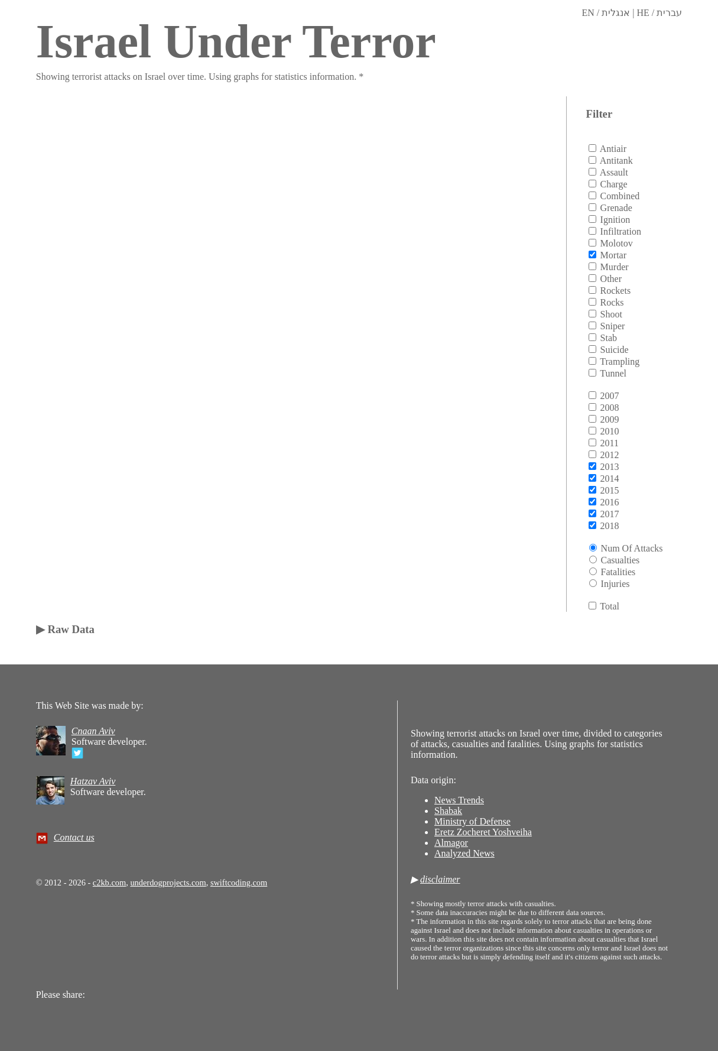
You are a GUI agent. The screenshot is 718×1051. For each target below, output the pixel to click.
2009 (609, 419)
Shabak (448, 811)
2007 (609, 396)
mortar (613, 255)
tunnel (613, 373)
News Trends (459, 800)
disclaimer (440, 879)
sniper (612, 326)
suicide (614, 350)
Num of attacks (632, 548)
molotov (616, 243)
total (609, 606)
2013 (609, 467)
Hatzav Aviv (93, 781)
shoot (611, 314)
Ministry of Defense (472, 821)
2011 (609, 443)
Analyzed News (464, 853)
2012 (609, 455)
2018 (609, 526)
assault (614, 172)
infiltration (620, 231)
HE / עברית (659, 13)
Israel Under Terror (236, 41)
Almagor (451, 843)
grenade (616, 208)
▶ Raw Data (65, 629)
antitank (616, 160)
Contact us (74, 837)
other (611, 279)
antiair (613, 149)
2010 (609, 431)
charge (614, 184)
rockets (615, 291)
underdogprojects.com (168, 882)
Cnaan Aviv (93, 731)
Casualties (620, 560)
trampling (619, 361)
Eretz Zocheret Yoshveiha (483, 832)
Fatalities (618, 572)
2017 (609, 514)
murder (614, 267)
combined (620, 196)
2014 (609, 478)
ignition (615, 220)
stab (608, 338)
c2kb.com (109, 882)
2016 (609, 502)
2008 (609, 408)
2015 (609, 490)
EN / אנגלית (605, 13)
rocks (612, 302)
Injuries (615, 584)
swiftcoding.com (238, 882)
